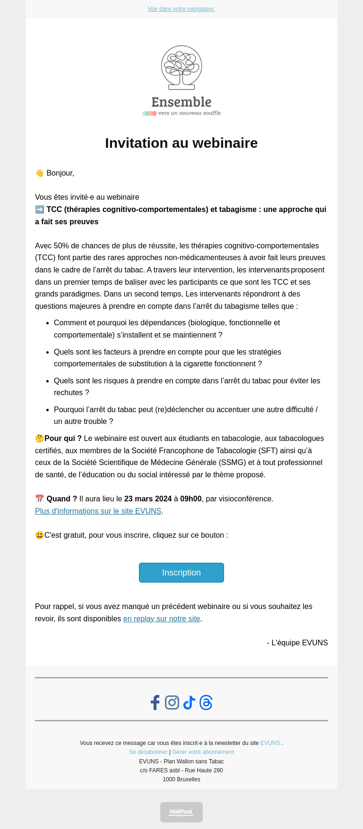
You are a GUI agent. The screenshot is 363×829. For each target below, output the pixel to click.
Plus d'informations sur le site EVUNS (98, 511)
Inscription (181, 572)
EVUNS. (271, 743)
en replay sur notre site (161, 619)
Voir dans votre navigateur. (181, 9)
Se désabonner (148, 752)
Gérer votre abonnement (203, 752)
